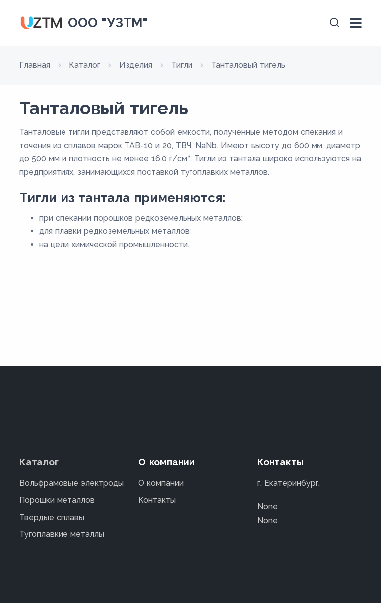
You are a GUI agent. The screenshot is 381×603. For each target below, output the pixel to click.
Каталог (39, 461)
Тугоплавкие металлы (61, 534)
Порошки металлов (57, 500)
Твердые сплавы (51, 517)
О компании (161, 483)
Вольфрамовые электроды (71, 483)
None (267, 506)
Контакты (157, 500)
